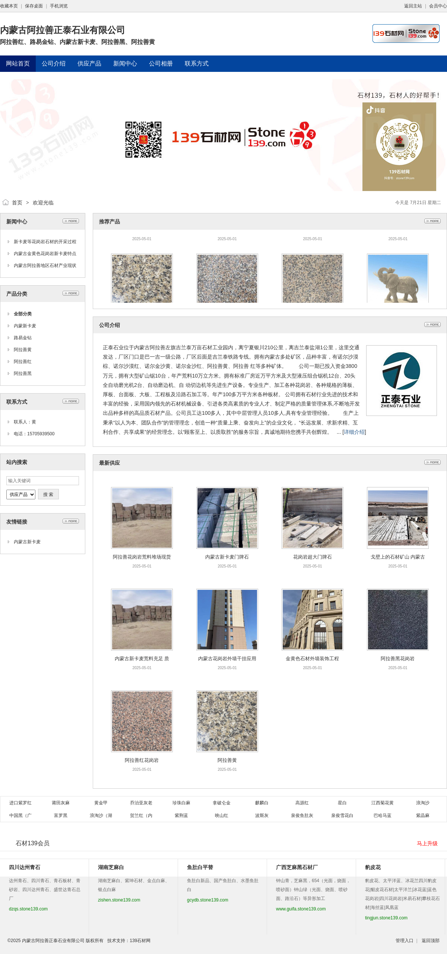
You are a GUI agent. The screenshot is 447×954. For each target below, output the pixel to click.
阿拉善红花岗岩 (142, 760)
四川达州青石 (24, 867)
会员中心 (438, 6)
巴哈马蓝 (382, 815)
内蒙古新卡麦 (27, 541)
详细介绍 (354, 432)
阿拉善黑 (23, 373)
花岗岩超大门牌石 (312, 557)
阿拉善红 (23, 361)
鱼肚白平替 (200, 867)
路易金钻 (23, 337)
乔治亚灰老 (141, 802)
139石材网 (140, 940)
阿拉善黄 (23, 349)
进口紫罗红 (20, 802)
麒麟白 (262, 802)
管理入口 (404, 940)
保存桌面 (34, 6)
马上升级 (427, 843)
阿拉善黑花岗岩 (398, 658)
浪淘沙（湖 (101, 815)
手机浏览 (59, 6)
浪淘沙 (422, 802)
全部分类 (23, 314)
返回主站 (413, 6)
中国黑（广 (20, 815)
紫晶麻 (422, 815)
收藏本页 (9, 6)
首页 (17, 203)
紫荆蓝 (181, 815)
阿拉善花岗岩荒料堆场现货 (142, 557)
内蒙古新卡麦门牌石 (227, 557)
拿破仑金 (222, 802)
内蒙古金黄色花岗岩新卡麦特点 (45, 253)
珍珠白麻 (181, 802)
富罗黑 (60, 815)
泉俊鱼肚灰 (302, 815)
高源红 (302, 802)
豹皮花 (373, 867)
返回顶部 (431, 940)
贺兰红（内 (141, 815)
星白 (342, 802)
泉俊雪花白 (342, 815)
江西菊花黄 (382, 802)
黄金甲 (101, 802)
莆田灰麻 (61, 802)
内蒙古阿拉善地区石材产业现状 (45, 265)
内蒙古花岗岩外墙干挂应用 (227, 658)
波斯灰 (262, 815)
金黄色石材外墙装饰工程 (312, 658)
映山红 (221, 815)
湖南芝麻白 (111, 867)
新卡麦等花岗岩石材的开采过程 (45, 241)
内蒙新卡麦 (25, 325)
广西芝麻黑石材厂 (297, 867)
